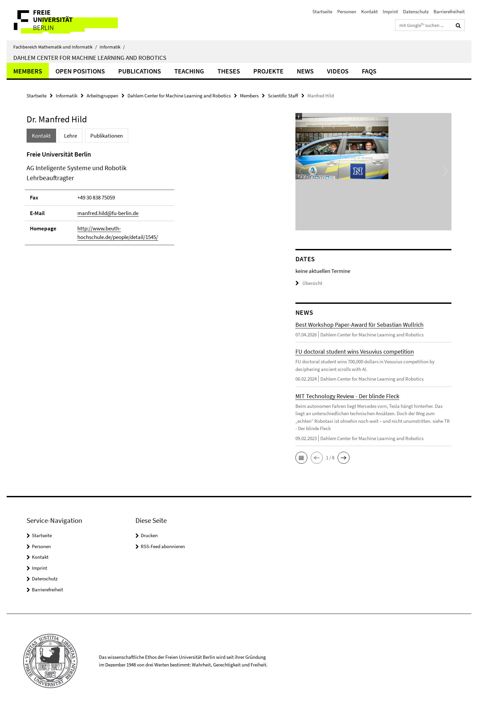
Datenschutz (416, 11)
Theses (228, 71)
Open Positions (80, 71)
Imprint (390, 11)
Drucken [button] (149, 535)
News (305, 71)
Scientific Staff (283, 95)
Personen (346, 11)
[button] (301, 457)
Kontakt (369, 11)
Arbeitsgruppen (102, 95)
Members (27, 71)
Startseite (322, 11)
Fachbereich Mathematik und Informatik (55, 47)
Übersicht (308, 283)
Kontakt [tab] (41, 135)
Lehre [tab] (70, 135)
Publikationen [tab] (106, 135)
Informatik (112, 47)
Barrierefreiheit (449, 11)
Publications (139, 71)
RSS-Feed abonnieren (163, 546)
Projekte (268, 71)
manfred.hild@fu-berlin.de (107, 213)
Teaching (189, 71)
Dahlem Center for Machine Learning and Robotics (89, 57)
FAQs (369, 71)
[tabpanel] (148, 200)
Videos (338, 71)
